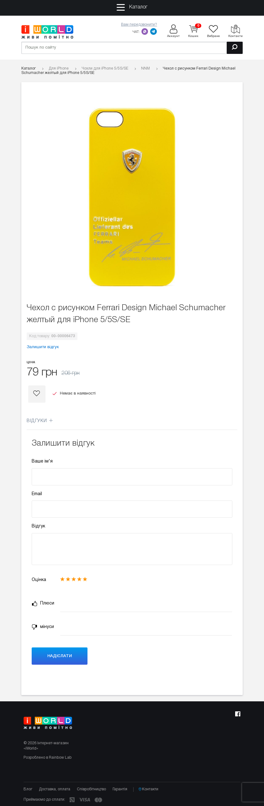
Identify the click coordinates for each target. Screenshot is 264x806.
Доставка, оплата (54, 789)
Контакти (148, 789)
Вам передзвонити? (139, 24)
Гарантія (120, 789)
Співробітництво (91, 789)
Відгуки (40, 421)
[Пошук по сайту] (132, 48)
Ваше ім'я (42, 461)
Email (37, 494)
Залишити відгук (43, 347)
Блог (28, 789)
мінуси (43, 627)
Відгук (38, 526)
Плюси (43, 603)
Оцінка (39, 580)
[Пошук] (235, 48)
